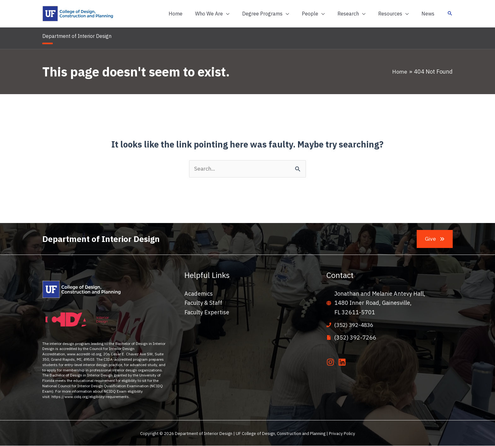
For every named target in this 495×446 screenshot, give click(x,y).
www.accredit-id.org (84, 354)
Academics (198, 294)
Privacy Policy (342, 433)
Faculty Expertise (206, 312)
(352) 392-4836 (355, 325)
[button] (226, 14)
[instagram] (331, 362)
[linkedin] (343, 362)
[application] (240, 14)
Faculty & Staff (203, 303)
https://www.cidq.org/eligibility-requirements (90, 397)
